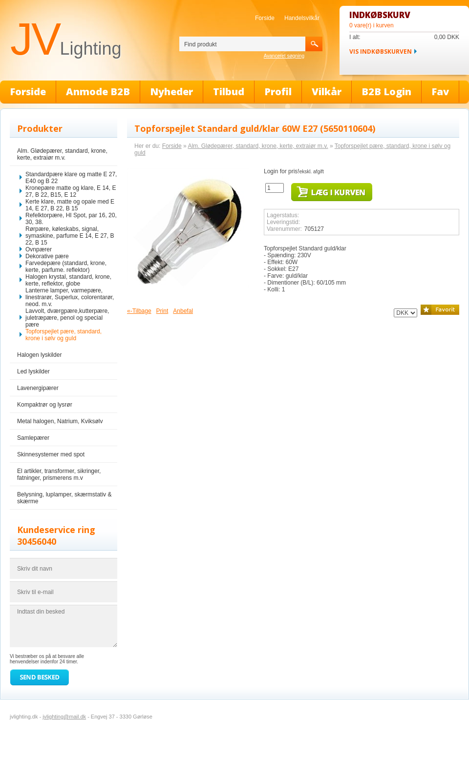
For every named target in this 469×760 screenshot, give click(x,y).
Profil (278, 91)
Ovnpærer (38, 249)
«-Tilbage (139, 311)
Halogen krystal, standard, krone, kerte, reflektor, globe (68, 280)
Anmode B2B (98, 91)
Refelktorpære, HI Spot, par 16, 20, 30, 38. (71, 219)
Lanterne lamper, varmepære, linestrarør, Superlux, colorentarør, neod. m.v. (69, 297)
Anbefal (183, 311)
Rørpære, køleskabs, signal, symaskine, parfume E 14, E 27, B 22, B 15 (69, 236)
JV (65, 39)
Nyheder (171, 91)
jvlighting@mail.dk (64, 716)
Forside (265, 18)
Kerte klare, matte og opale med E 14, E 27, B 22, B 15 (69, 205)
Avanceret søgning (284, 56)
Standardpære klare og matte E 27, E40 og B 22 (71, 178)
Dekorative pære (47, 256)
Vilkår (326, 91)
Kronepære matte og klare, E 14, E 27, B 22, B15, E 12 (70, 191)
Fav (440, 91)
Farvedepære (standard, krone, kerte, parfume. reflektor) (66, 266)
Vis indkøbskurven (380, 51)
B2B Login (386, 91)
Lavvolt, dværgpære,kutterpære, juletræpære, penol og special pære (67, 318)
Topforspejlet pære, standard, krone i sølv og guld (63, 335)
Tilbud (228, 91)
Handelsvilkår (302, 18)
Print (162, 311)
